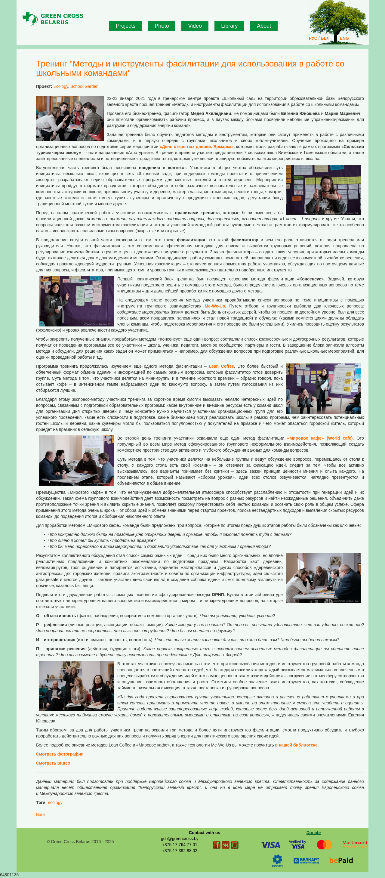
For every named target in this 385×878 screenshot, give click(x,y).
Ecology (60, 86)
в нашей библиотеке (296, 745)
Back (40, 814)
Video (195, 26)
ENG (344, 38)
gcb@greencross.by (180, 838)
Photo (162, 26)
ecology (55, 802)
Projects (125, 26)
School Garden (84, 86)
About (264, 26)
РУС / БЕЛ (319, 38)
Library (229, 26)
